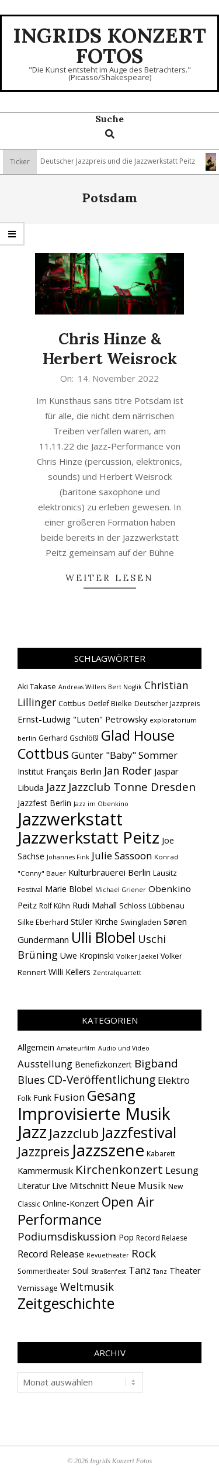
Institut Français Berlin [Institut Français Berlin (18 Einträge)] (60, 771)
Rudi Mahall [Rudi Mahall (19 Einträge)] (94, 905)
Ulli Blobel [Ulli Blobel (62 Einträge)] (103, 937)
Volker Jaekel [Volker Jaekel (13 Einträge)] (137, 956)
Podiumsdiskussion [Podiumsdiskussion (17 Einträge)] (67, 1236)
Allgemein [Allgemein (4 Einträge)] (36, 1047)
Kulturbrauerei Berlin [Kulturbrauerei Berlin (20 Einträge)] (109, 872)
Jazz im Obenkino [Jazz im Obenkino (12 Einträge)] (101, 804)
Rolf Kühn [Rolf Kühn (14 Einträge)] (54, 906)
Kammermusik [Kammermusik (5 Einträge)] (45, 1170)
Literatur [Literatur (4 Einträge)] (34, 1185)
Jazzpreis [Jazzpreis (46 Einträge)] (43, 1151)
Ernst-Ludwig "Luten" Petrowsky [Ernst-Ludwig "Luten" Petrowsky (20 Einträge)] (82, 719)
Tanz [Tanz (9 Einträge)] (139, 1270)
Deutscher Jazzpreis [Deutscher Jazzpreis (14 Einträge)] (167, 704)
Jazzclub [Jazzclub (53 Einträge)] (74, 1133)
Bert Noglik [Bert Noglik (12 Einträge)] (125, 687)
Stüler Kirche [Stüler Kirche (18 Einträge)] (94, 921)
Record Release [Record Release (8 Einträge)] (51, 1254)
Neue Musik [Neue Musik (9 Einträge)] (138, 1185)
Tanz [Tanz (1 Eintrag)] (160, 1271)
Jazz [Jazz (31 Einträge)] (56, 786)
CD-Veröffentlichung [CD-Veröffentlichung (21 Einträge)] (101, 1079)
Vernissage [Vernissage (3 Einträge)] (38, 1288)
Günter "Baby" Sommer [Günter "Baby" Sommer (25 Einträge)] (124, 755)
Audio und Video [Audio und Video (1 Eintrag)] (124, 1048)
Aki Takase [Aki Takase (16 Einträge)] (37, 686)
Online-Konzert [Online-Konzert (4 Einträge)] (71, 1203)
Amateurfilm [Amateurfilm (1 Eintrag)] (76, 1048)
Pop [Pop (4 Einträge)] (126, 1237)
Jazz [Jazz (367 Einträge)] (32, 1131)
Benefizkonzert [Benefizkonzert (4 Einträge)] (103, 1064)
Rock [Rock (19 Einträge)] (143, 1253)
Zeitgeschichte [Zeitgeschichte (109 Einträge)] (66, 1303)
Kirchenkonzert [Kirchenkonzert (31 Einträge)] (119, 1169)
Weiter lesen (109, 577)
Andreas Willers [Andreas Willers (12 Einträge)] (82, 687)
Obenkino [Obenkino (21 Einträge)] (169, 888)
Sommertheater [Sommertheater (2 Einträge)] (44, 1271)
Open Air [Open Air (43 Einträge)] (128, 1201)
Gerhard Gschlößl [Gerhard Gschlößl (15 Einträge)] (69, 738)
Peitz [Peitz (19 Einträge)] (27, 905)
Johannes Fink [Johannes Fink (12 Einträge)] (68, 857)
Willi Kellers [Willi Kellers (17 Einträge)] (69, 971)
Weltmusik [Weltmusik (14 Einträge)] (87, 1287)
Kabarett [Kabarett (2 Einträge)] (161, 1154)
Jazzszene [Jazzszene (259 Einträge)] (108, 1150)
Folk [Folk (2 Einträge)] (24, 1098)
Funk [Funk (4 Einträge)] (42, 1097)
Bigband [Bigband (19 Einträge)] (156, 1063)
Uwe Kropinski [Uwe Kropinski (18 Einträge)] (87, 955)
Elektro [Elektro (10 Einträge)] (174, 1080)
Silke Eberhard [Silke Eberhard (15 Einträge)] (43, 922)
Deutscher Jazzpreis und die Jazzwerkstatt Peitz (121, 161)
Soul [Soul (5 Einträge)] (80, 1270)
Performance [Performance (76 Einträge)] (60, 1219)
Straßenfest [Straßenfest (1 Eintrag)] (108, 1271)
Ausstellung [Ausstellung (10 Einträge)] (45, 1063)
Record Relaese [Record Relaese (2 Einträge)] (161, 1238)
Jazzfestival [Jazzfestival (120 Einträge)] (138, 1132)
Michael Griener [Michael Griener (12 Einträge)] (120, 890)
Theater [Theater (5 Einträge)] (185, 1270)
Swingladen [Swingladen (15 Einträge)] (140, 922)
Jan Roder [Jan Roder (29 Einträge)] (128, 770)
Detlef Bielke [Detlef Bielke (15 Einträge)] (110, 704)
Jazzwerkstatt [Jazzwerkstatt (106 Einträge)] (70, 819)
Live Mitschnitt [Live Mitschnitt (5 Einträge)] (80, 1185)
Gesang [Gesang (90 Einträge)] (111, 1095)
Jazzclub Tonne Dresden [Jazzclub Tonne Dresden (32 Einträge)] (132, 786)
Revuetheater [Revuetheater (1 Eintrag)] (107, 1255)
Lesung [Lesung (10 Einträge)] (182, 1170)
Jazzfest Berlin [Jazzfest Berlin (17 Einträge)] (44, 802)
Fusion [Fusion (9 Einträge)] (69, 1097)
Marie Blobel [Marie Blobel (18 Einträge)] (69, 888)
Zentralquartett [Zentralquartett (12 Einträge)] (117, 973)
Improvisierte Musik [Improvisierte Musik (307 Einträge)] (94, 1113)
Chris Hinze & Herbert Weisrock (110, 349)
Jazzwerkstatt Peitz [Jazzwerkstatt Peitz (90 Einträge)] (88, 837)
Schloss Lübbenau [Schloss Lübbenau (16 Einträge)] (152, 905)
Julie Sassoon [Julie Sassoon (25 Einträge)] (122, 855)
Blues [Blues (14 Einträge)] (31, 1080)
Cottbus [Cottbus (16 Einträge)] (72, 703)
